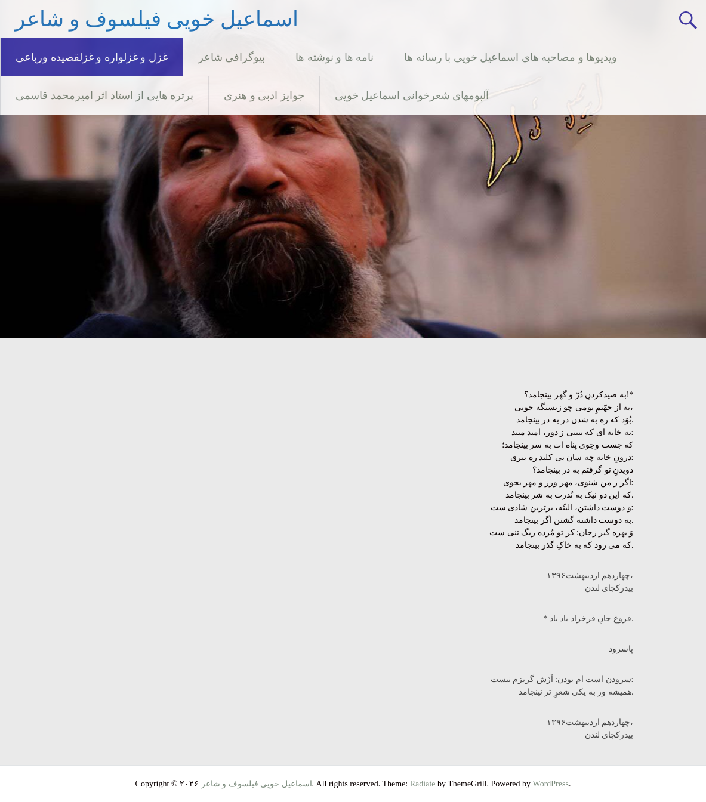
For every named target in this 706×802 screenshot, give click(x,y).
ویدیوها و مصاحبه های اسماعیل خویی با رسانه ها (510, 57)
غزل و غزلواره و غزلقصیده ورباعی (92, 57)
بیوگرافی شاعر (232, 57)
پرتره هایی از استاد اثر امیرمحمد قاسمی (104, 95)
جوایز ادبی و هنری (264, 95)
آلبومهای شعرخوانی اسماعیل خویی (412, 95)
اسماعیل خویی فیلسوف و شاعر (156, 19)
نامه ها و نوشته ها (334, 57)
